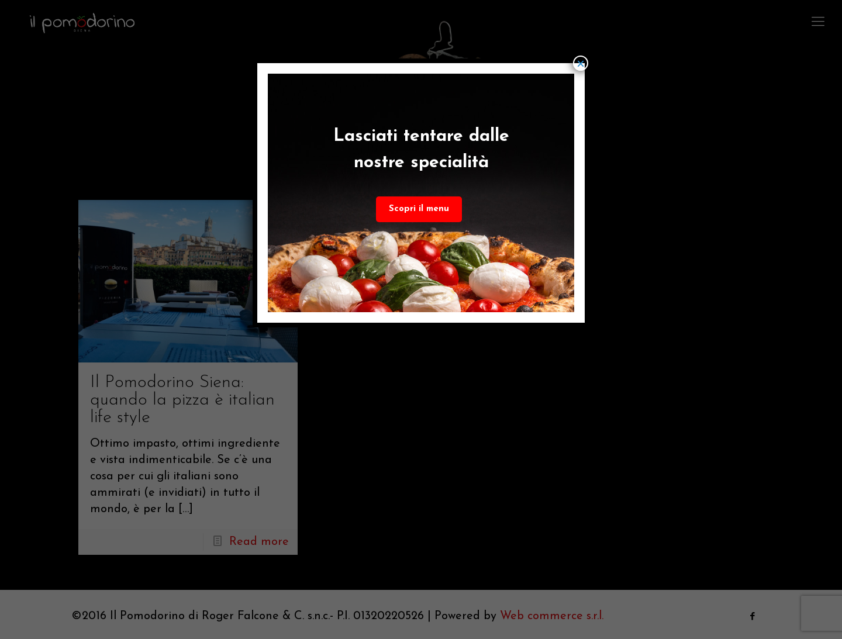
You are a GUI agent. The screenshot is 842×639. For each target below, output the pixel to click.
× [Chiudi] (581, 63)
